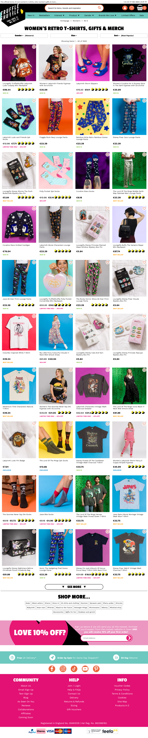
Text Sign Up (26, 694)
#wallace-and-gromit (86, 612)
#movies (119, 603)
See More (74, 587)
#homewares (94, 607)
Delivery (74, 698)
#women (84, 603)
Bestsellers (44, 15)
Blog (25, 698)
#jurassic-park (95, 603)
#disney (105, 607)
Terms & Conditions (122, 694)
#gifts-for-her (71, 612)
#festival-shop (115, 607)
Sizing (74, 705)
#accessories (58, 612)
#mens (47, 603)
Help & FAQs (74, 690)
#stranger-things (80, 607)
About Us (26, 686)
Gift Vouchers (74, 709)
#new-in (55, 603)
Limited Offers (128, 15)
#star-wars (41, 607)
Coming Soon (26, 717)
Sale (142, 15)
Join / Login (74, 686)
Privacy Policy (122, 690)
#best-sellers (37, 603)
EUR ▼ (144, 2)
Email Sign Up (25, 690)
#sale (28, 603)
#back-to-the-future (64, 607)
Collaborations (26, 709)
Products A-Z (122, 705)
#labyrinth (31, 607)
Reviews (26, 705)
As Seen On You (25, 701)
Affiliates (26, 713)
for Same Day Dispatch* (74, 658)
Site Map (122, 701)
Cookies (122, 698)
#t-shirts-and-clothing (70, 603)
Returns (125, 658)
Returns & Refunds (74, 701)
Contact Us (74, 694)
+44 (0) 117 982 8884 (131, 2)
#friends (50, 607)
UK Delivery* (22, 658)
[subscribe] (129, 638)
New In (31, 15)
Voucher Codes (122, 686)
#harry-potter (108, 603)
